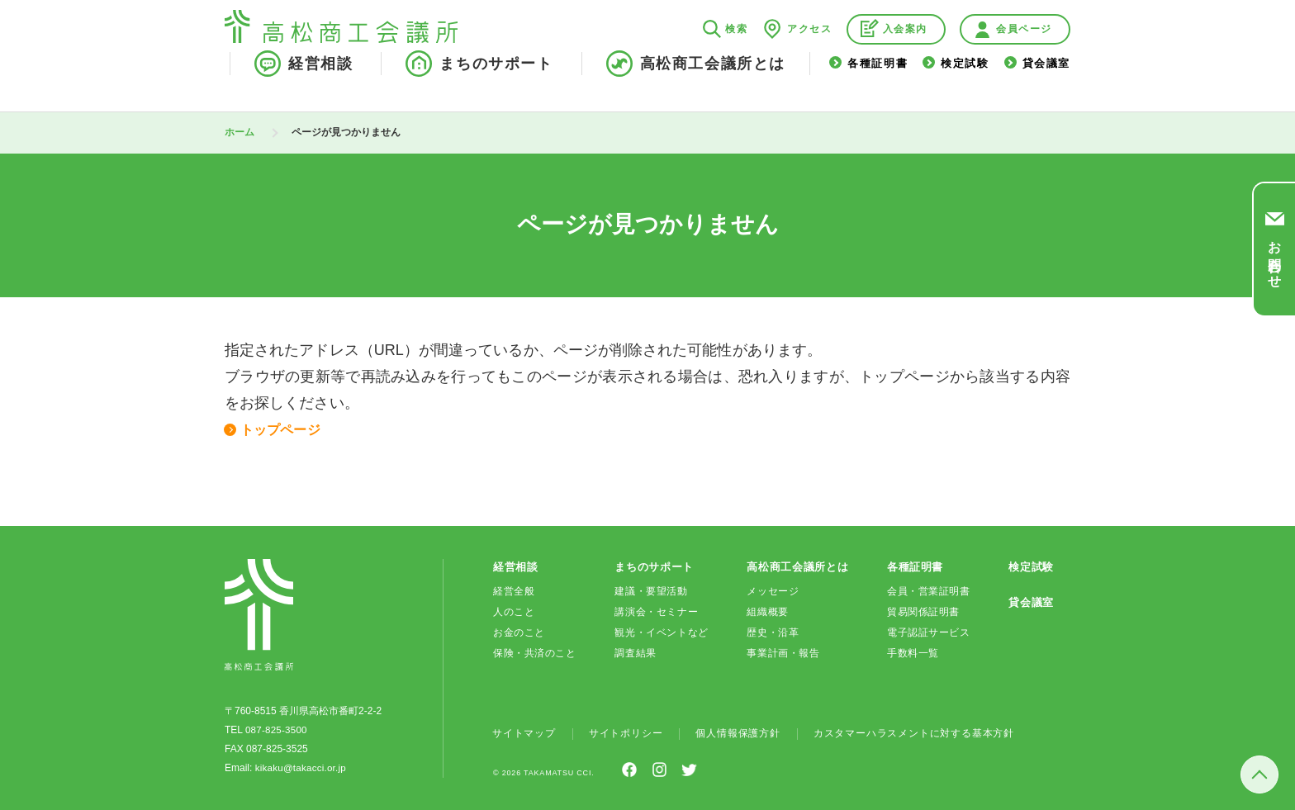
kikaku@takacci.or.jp (300, 767)
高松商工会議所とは (712, 81)
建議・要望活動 (650, 590)
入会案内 (905, 46)
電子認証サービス (928, 631)
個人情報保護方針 (737, 732)
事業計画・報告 (783, 652)
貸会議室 (1046, 81)
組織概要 (767, 611)
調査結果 (635, 652)
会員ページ (1024, 46)
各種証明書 (877, 81)
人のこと (513, 611)
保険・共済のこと (534, 652)
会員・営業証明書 (928, 590)
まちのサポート (496, 81)
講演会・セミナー (656, 611)
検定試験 (965, 81)
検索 (736, 46)
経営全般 (513, 590)
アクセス (809, 46)
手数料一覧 (913, 652)
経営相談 (320, 81)
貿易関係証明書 (923, 611)
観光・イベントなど (661, 631)
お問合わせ (1275, 257)
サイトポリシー (626, 732)
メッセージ (773, 590)
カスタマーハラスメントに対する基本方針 (914, 732)
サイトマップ (524, 732)
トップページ (285, 429)
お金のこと (519, 631)
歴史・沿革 (773, 631)
